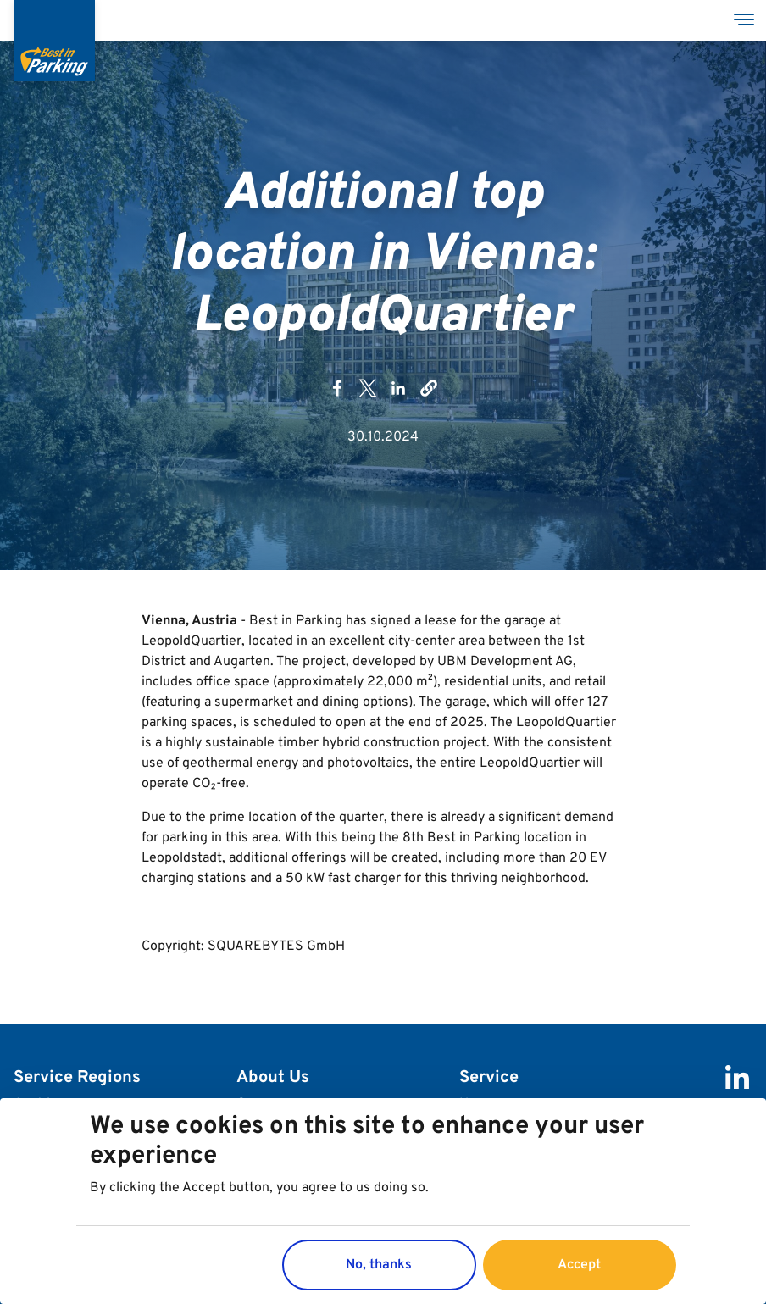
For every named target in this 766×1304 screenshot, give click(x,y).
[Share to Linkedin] (398, 394)
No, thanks (379, 1265)
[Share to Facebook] (337, 394)
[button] (429, 394)
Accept (579, 1265)
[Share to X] (368, 394)
